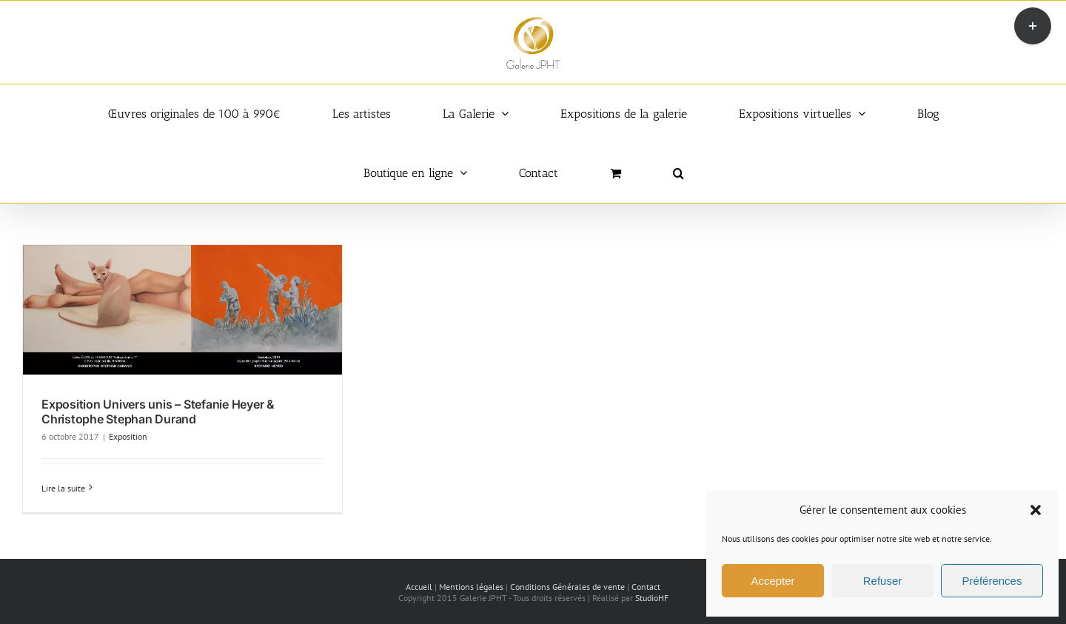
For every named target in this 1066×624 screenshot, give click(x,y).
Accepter (772, 580)
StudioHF (651, 597)
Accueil (419, 586)
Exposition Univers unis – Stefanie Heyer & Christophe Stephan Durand (158, 411)
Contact (645, 586)
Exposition (128, 436)
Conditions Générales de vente (567, 586)
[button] (1035, 510)
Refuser (882, 580)
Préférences (992, 580)
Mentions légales (471, 586)
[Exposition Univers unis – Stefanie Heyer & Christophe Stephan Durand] (182, 310)
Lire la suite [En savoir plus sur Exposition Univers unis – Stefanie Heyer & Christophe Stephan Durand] (63, 488)
